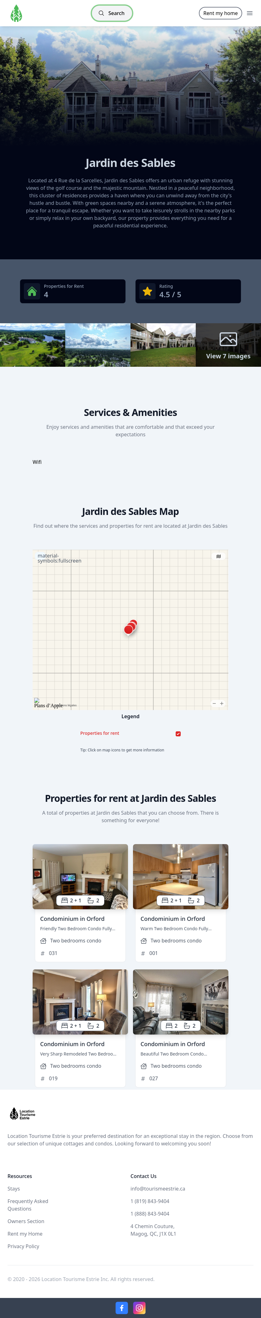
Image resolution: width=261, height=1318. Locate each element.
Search (111, 13)
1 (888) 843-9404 (149, 1213)
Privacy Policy (23, 1246)
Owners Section (26, 1221)
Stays (14, 1188)
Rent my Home (25, 1233)
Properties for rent (99, 733)
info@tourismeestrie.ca (157, 1188)
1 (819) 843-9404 (149, 1201)
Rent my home (220, 13)
